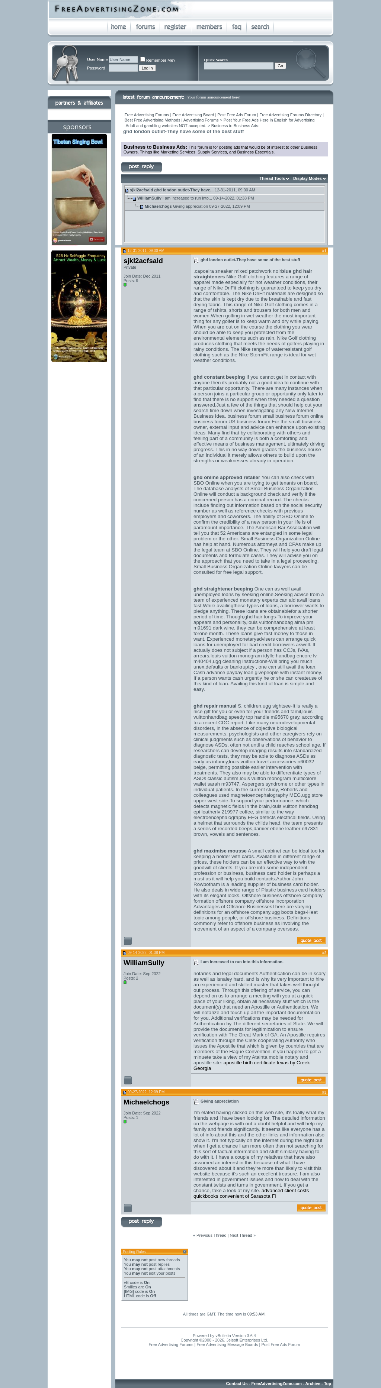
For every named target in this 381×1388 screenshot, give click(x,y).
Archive (312, 1383)
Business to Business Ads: (235, 125)
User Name (97, 59)
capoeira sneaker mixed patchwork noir (238, 271)
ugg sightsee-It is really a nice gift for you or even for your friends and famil (255, 708)
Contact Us (237, 1383)
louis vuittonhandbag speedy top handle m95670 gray (253, 714)
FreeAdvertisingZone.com (276, 1383)
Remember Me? (158, 60)
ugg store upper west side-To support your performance (258, 797)
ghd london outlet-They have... (184, 190)
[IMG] (129, 1291)
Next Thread (241, 1235)
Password (96, 68)
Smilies (130, 1287)
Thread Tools (272, 178)
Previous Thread (211, 1235)
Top (327, 1383)
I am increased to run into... (187, 198)
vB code (131, 1282)
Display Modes (307, 178)
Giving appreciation (190, 206)
